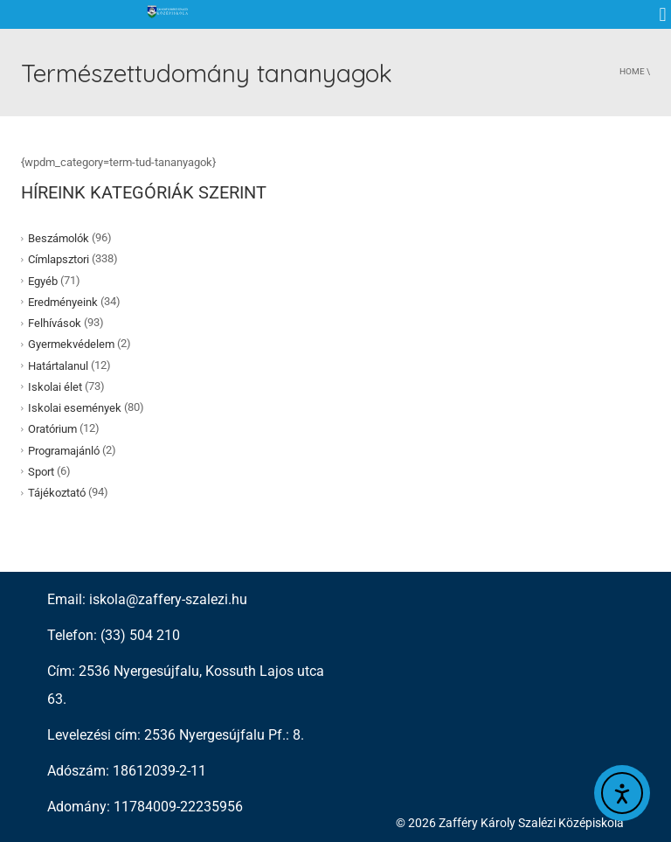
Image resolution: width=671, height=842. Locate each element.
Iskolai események (74, 407)
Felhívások (54, 323)
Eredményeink (63, 302)
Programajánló (64, 449)
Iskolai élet (55, 386)
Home (632, 71)
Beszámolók (58, 238)
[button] (662, 14)
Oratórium (52, 428)
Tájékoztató (57, 492)
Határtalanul (58, 365)
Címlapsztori (58, 259)
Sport (41, 471)
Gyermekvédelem (71, 344)
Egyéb (43, 280)
